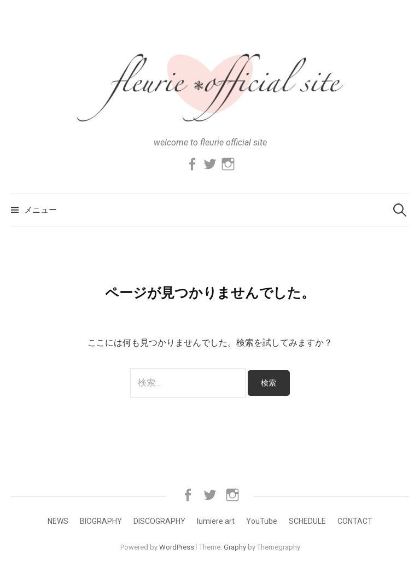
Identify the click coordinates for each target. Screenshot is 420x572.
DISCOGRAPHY (159, 521)
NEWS (58, 521)
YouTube (261, 521)
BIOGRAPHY (101, 521)
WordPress (176, 547)
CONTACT (354, 521)
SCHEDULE (307, 521)
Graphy (235, 547)
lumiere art (216, 521)
